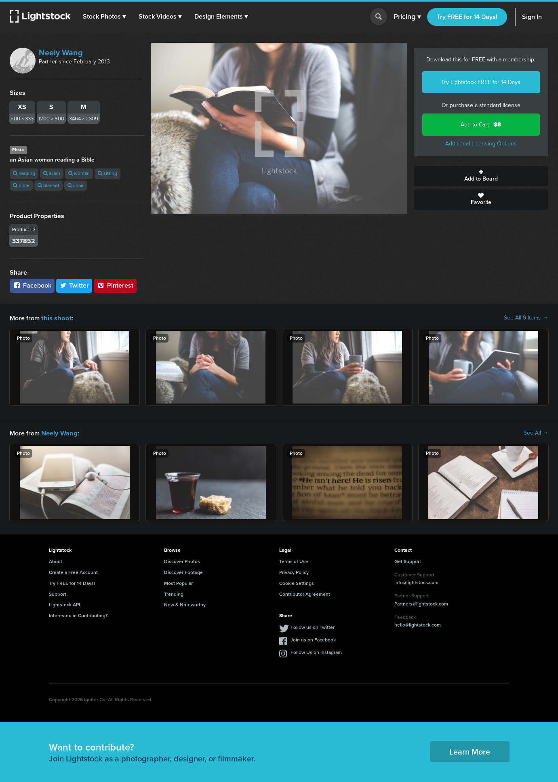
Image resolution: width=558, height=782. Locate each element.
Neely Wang (61, 52)
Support (57, 593)
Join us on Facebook (313, 639)
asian (51, 173)
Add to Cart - (481, 124)
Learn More (469, 751)
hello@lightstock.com (417, 624)
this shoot (55, 317)
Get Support (407, 560)
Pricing (407, 17)
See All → (536, 433)
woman (79, 173)
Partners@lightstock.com (421, 603)
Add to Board (481, 176)
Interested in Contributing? (78, 614)
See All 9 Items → (526, 318)
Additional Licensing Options (481, 143)
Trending (173, 593)
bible (21, 185)
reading (24, 173)
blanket (48, 185)
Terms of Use (293, 560)
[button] (104, 17)
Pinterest (115, 285)
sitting (107, 173)
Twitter (74, 285)
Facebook (32, 285)
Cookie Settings (296, 582)
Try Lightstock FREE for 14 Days (480, 82)
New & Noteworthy (185, 604)
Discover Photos (182, 560)
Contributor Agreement (304, 593)
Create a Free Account (73, 571)
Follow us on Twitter (313, 626)
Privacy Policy (294, 571)
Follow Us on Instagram (316, 651)
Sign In (532, 16)
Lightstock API (64, 604)
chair (75, 185)
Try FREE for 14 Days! (467, 16)
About (55, 560)
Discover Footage (183, 571)
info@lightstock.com (416, 581)
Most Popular (178, 582)
